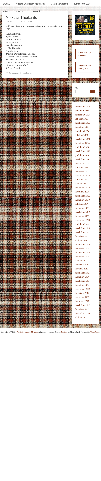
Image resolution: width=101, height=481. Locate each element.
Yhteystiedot (35, 11)
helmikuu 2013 (82, 285)
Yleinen (28, 73)
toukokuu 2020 (82, 188)
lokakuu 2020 (81, 179)
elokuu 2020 (81, 183)
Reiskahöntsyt (26, 22)
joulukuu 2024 (82, 131)
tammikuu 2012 (82, 313)
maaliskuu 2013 (82, 281)
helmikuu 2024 (82, 143)
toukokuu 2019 (82, 208)
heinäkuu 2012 (82, 293)
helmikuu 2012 (82, 309)
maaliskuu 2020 (82, 196)
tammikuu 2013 (82, 289)
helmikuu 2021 (82, 171)
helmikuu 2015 (82, 256)
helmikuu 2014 (82, 277)
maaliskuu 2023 (82, 151)
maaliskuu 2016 (82, 244)
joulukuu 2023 (82, 147)
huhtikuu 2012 (82, 301)
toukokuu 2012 (82, 297)
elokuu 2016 (81, 240)
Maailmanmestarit (59, 4)
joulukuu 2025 (82, 111)
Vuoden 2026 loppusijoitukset (30, 4)
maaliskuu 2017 (82, 232)
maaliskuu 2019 (82, 212)
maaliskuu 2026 (82, 106)
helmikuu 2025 (82, 127)
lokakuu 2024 (81, 135)
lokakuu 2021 (81, 167)
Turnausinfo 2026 (82, 4)
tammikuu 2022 (82, 163)
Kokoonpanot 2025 (16, 73)
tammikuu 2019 (82, 220)
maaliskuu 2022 (82, 159)
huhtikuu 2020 (82, 192)
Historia (19, 11)
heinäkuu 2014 (82, 265)
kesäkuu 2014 (81, 269)
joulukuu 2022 (82, 155)
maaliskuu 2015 (82, 252)
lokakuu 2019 (81, 204)
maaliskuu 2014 (82, 273)
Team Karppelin (59, 84)
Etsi (77, 88)
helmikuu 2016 (82, 248)
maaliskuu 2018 (82, 228)
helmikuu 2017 (82, 236)
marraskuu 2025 (82, 115)
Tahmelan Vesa (10, 84)
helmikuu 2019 (82, 216)
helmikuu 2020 (82, 200)
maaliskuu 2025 (82, 123)
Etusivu (6, 4)
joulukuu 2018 (82, 224)
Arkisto (6, 11)
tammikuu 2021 (82, 175)
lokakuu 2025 (81, 119)
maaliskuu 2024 (82, 139)
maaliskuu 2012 (82, 305)
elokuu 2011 (80, 317)
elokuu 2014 (81, 260)
